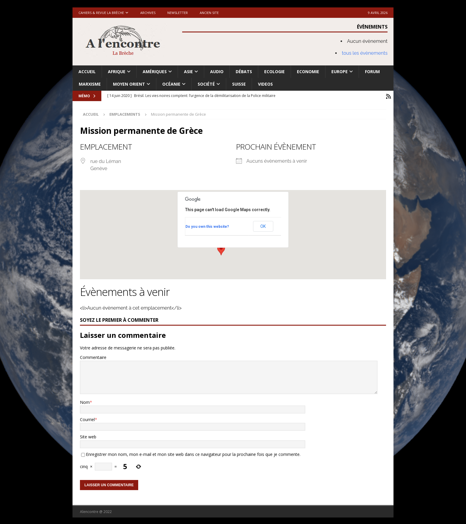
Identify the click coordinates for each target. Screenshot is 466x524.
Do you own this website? (207, 225)
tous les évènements (365, 53)
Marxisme (90, 84)
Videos (265, 84)
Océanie (171, 84)
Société (206, 84)
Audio (216, 71)
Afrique (116, 71)
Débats (244, 71)
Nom (85, 401)
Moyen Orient (129, 84)
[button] (221, 249)
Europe (339, 71)
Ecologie (274, 71)
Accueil (87, 71)
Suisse (239, 84)
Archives (147, 12)
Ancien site (209, 12)
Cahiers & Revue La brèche (101, 12)
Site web (88, 436)
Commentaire (93, 356)
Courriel (87, 418)
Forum (372, 71)
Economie (308, 71)
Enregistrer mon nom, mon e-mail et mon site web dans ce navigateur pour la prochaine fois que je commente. (193, 453)
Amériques (155, 71)
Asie (188, 71)
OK (263, 225)
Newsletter (177, 12)
